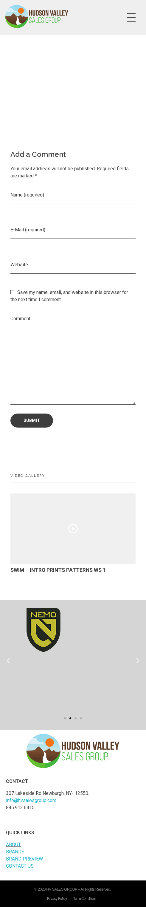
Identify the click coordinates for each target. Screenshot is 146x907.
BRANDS (15, 852)
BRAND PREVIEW (24, 859)
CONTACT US (20, 866)
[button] (65, 718)
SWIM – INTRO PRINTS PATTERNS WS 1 (58, 570)
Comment (20, 318)
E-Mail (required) (27, 230)
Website (19, 264)
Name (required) (27, 195)
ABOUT (13, 844)
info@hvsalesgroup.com (31, 800)
